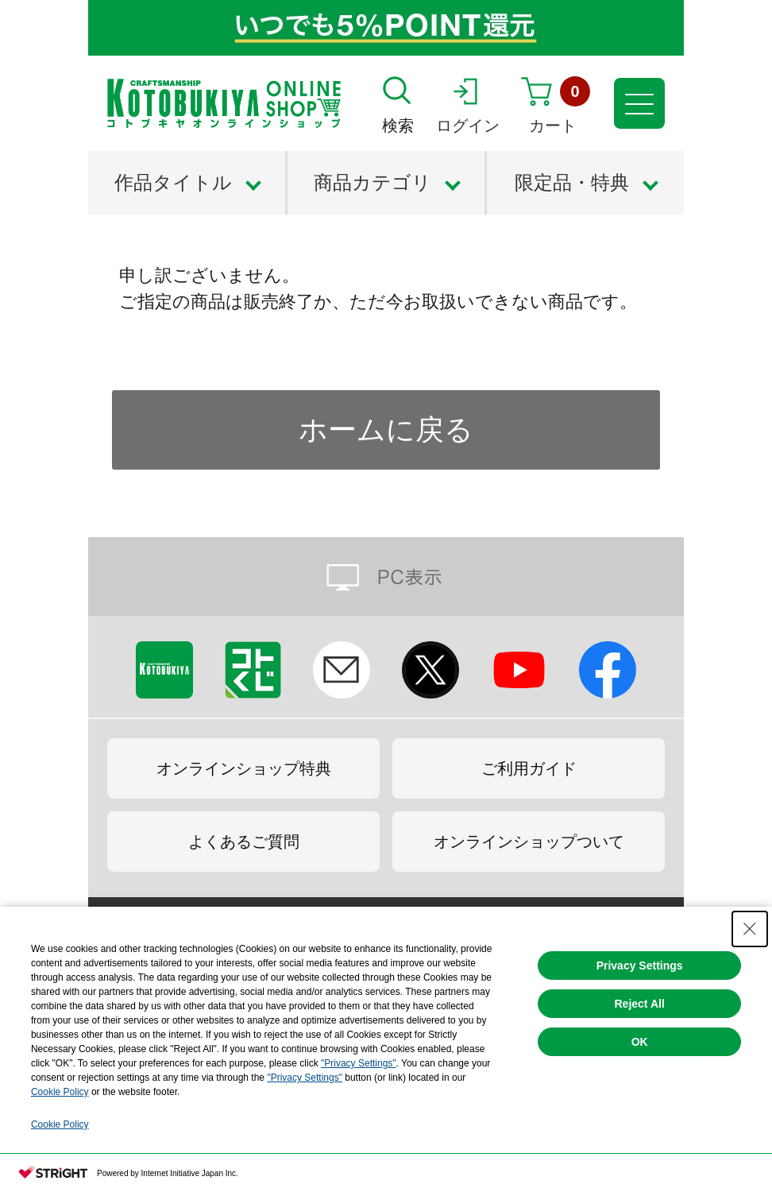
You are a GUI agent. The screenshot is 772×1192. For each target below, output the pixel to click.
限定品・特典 (572, 182)
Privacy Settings (639, 965)
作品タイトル (173, 182)
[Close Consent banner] (749, 928)
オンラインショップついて (529, 841)
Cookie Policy (60, 1091)
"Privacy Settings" (358, 1063)
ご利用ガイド (529, 768)
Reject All (639, 1003)
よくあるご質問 (243, 841)
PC (386, 576)
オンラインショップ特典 (243, 768)
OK (639, 1041)
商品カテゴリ (372, 182)
